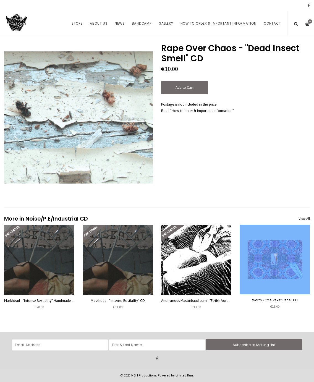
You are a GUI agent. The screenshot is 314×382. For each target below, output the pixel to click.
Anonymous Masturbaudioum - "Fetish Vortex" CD (200, 301)
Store (77, 23)
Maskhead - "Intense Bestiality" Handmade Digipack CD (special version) (60, 301)
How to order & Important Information (218, 23)
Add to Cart (184, 87)
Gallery (166, 23)
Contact (272, 23)
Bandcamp (141, 23)
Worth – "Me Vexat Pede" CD (275, 300)
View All (304, 219)
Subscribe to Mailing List (254, 344)
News (119, 23)
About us (99, 23)
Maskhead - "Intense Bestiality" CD (118, 301)
